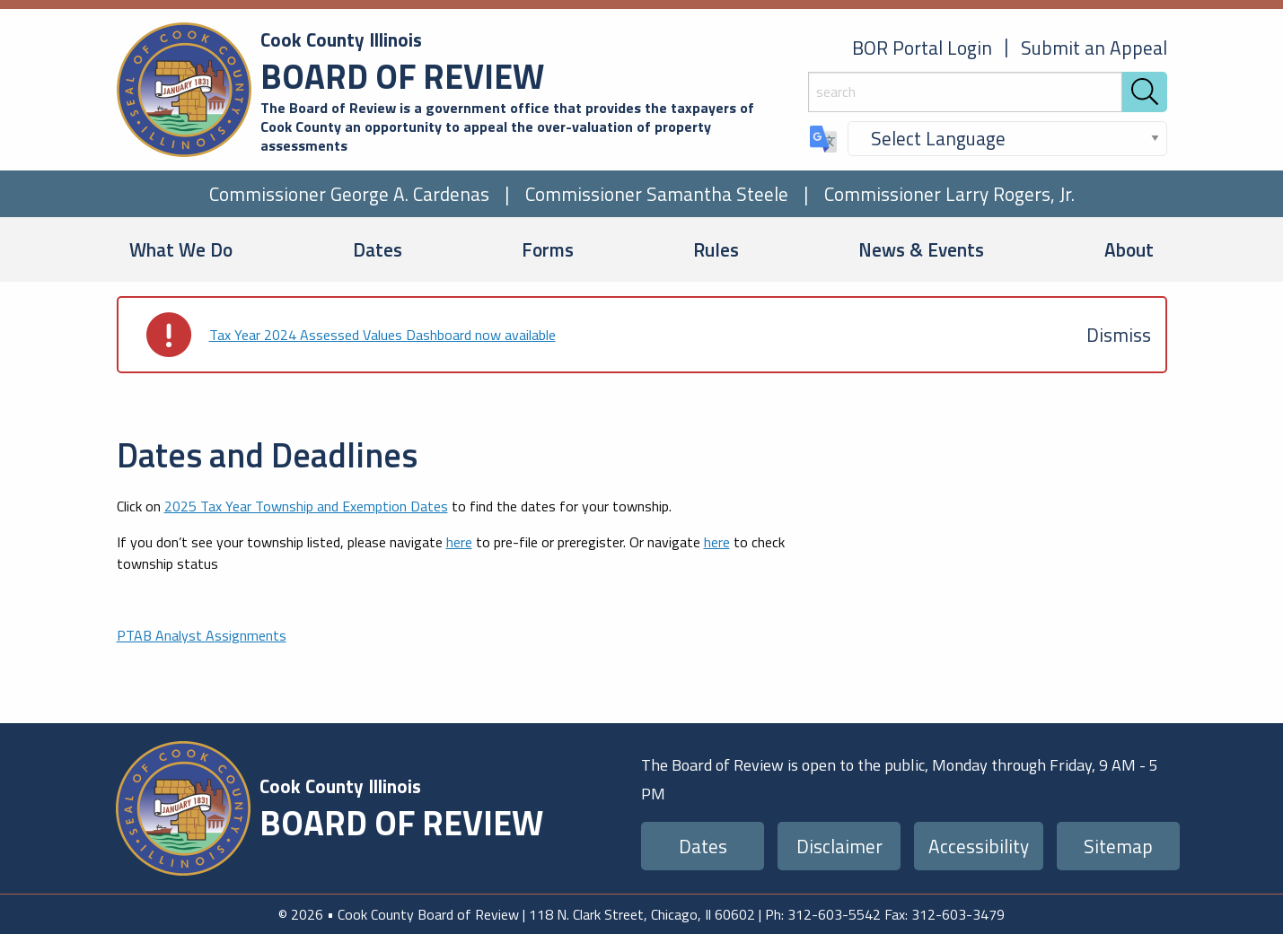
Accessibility (978, 846)
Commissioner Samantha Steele (656, 193)
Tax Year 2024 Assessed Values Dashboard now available (382, 334)
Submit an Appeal (1094, 47)
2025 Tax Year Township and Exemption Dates (306, 506)
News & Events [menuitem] (921, 249)
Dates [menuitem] (377, 249)
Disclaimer (839, 846)
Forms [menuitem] (548, 249)
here (459, 542)
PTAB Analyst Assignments (201, 635)
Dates (703, 846)
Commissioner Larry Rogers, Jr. (949, 193)
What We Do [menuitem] (181, 249)
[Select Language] (1007, 138)
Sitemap (1118, 846)
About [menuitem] (1129, 249)
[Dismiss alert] (1118, 334)
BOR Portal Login (922, 47)
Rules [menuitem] (716, 249)
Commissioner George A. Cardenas (349, 193)
